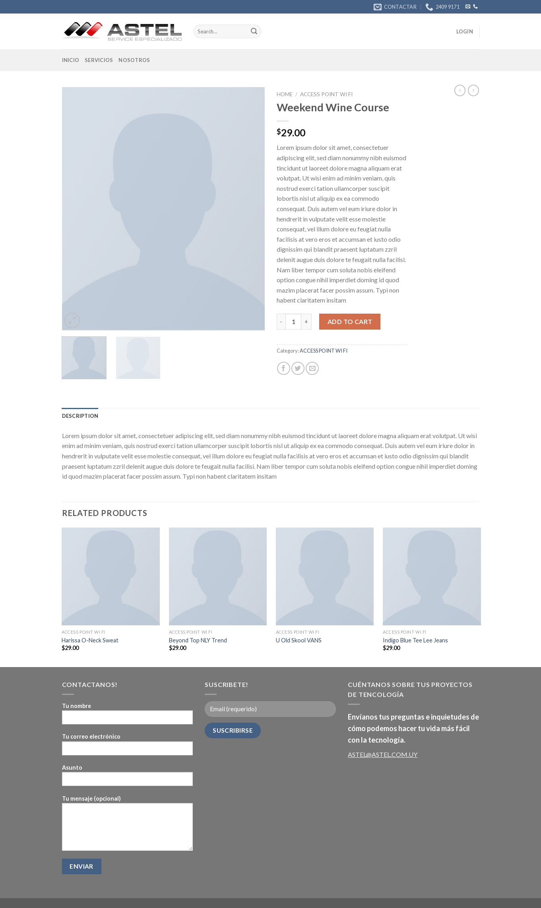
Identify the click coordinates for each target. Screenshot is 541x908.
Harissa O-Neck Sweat (90, 640)
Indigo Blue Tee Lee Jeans (415, 640)
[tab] (80, 416)
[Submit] (254, 31)
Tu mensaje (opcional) (127, 825)
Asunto (127, 778)
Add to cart (350, 321)
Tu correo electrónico (127, 747)
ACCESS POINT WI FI (326, 94)
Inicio (71, 60)
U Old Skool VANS (299, 640)
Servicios (99, 60)
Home (285, 94)
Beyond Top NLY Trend (198, 640)
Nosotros (134, 60)
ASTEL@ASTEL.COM (377, 754)
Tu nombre (127, 716)
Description (80, 416)
